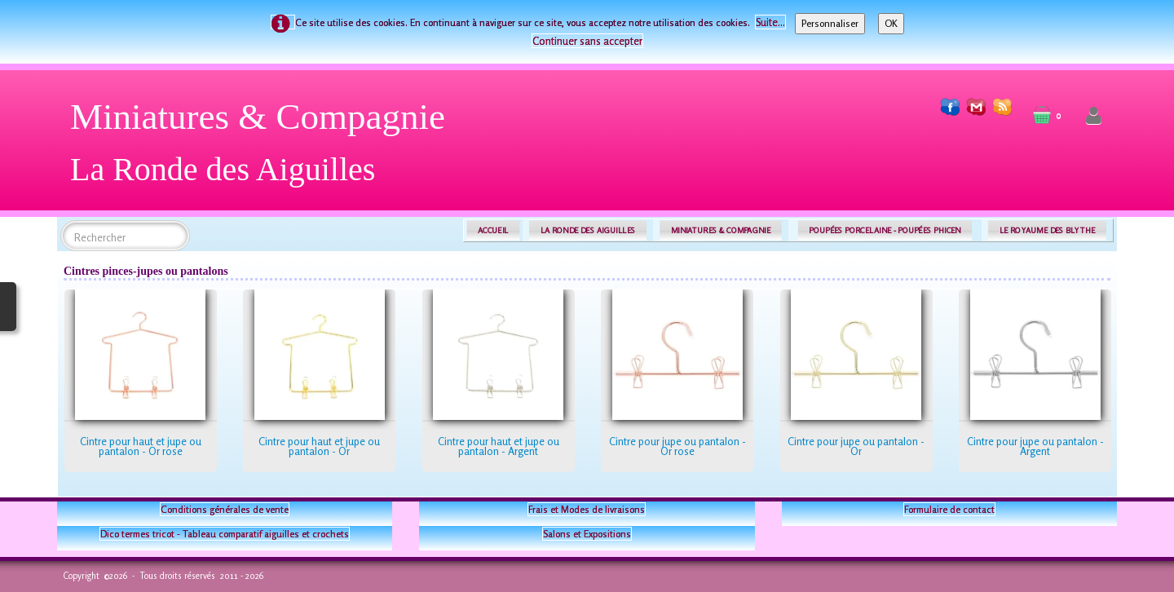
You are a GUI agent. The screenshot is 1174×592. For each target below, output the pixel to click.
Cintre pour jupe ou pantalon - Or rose (677, 446)
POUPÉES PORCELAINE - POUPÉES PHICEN (884, 230)
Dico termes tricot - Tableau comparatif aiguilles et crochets (224, 534)
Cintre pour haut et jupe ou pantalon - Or (319, 446)
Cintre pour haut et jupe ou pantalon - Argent (498, 446)
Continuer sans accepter (587, 40)
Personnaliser (829, 23)
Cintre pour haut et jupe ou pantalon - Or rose (140, 446)
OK (891, 23)
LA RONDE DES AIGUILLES (588, 230)
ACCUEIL (493, 230)
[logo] (263, 148)
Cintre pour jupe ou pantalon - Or (856, 446)
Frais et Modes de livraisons (586, 509)
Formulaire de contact (949, 509)
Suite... (770, 22)
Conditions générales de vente (225, 509)
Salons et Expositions (587, 534)
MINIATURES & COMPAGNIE (720, 230)
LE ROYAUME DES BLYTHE (1048, 230)
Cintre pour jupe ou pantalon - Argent (1035, 446)
